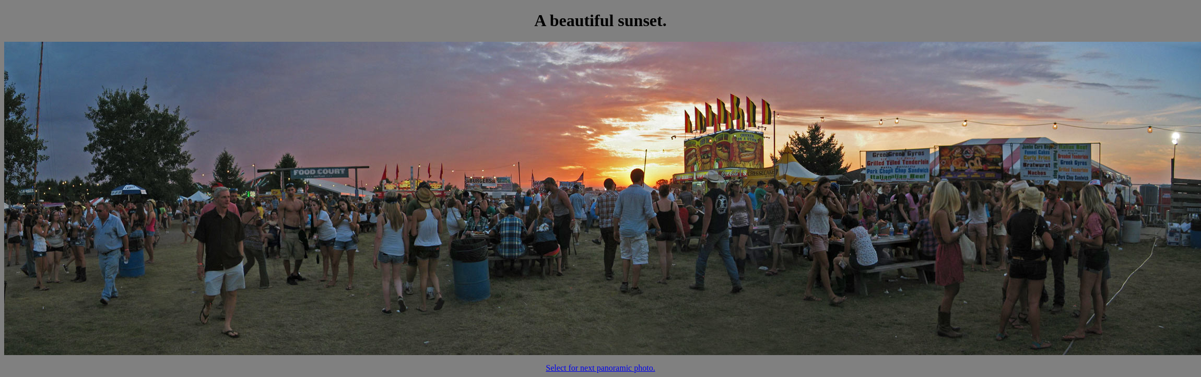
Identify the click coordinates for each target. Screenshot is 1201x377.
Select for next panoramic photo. (600, 367)
